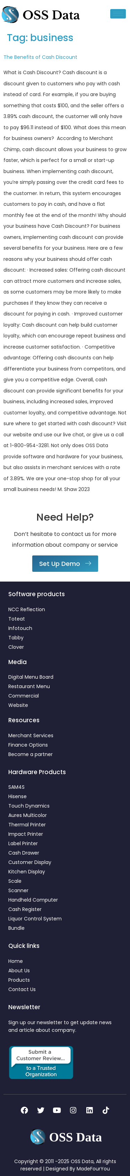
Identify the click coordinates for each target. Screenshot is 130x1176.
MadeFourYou (93, 1168)
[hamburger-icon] (118, 13)
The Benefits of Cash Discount (40, 57)
